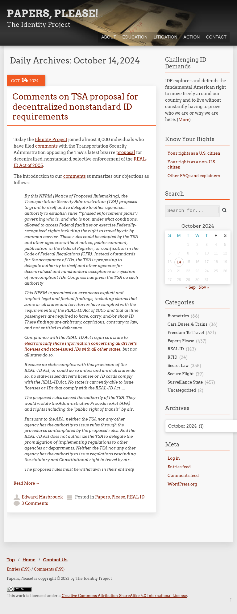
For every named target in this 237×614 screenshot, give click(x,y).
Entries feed (179, 467)
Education (134, 37)
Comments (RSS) (49, 569)
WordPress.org (182, 484)
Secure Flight (181, 374)
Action (192, 37)
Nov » (203, 287)
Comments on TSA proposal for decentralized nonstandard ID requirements (75, 106)
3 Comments (35, 503)
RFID (172, 357)
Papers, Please (110, 496)
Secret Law (178, 365)
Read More (27, 483)
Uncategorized (182, 390)
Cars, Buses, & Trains (187, 324)
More (183, 119)
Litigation (165, 37)
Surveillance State (185, 382)
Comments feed (183, 475)
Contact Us (55, 559)
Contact (216, 37)
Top (11, 559)
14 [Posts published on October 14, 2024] (179, 262)
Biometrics (178, 316)
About (108, 37)
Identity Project (51, 139)
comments (46, 146)
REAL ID (135, 496)
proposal (125, 152)
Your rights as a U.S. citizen (194, 153)
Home (29, 559)
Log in (174, 458)
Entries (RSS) (19, 569)
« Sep (190, 287)
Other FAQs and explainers (194, 175)
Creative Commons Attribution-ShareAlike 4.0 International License (124, 595)
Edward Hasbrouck (42, 496)
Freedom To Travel (186, 332)
